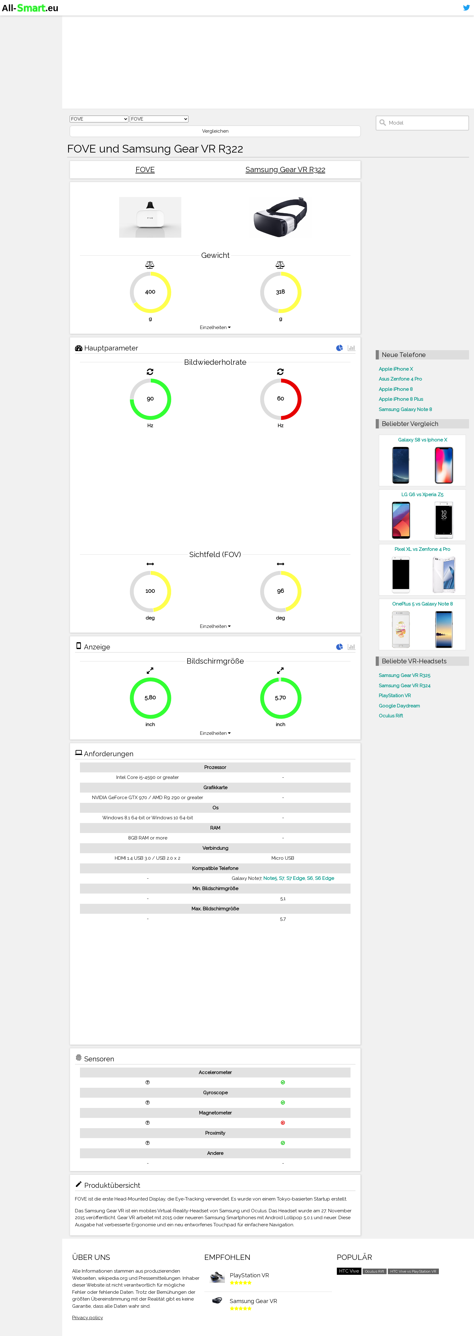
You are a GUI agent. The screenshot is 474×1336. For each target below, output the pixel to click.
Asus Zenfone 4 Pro (400, 379)
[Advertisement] (257, 62)
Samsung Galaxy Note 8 (405, 409)
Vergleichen (215, 131)
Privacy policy (87, 1317)
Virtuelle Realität (25, 45)
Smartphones (22, 33)
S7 (281, 878)
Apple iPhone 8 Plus (401, 399)
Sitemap (14, 69)
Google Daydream (399, 706)
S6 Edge (324, 878)
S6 (310, 878)
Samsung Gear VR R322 (285, 169)
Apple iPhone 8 (396, 389)
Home (11, 21)
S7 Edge (295, 878)
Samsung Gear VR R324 (404, 686)
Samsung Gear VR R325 (404, 675)
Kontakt (13, 58)
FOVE (145, 169)
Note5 (270, 878)
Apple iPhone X (396, 369)
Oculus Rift (391, 716)
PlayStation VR (395, 695)
